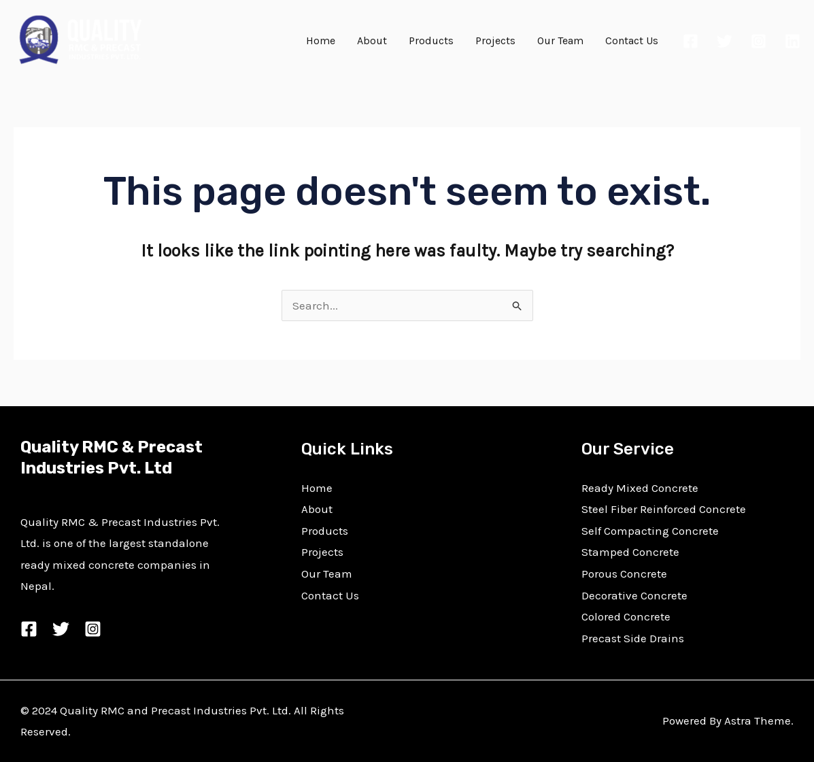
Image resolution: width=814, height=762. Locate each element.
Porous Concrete (624, 573)
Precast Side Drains (632, 638)
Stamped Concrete (630, 552)
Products (431, 40)
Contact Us (631, 40)
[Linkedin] (792, 41)
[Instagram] (758, 41)
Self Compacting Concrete (650, 530)
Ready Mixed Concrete (639, 488)
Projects (495, 40)
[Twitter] (724, 41)
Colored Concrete (626, 616)
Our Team (560, 40)
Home (320, 40)
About (372, 40)
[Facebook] (690, 41)
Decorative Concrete (634, 595)
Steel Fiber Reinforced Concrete (663, 509)
